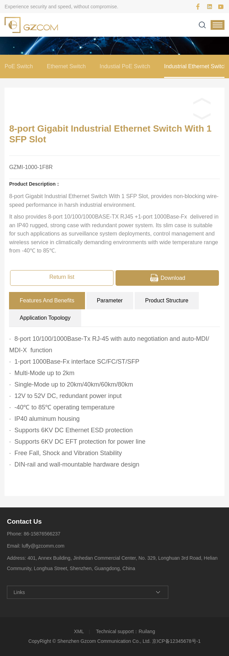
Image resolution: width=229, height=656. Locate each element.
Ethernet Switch (66, 66)
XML (79, 631)
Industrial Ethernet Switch (195, 66)
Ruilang (146, 631)
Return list (61, 277)
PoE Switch (19, 66)
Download (173, 278)
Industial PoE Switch (125, 66)
